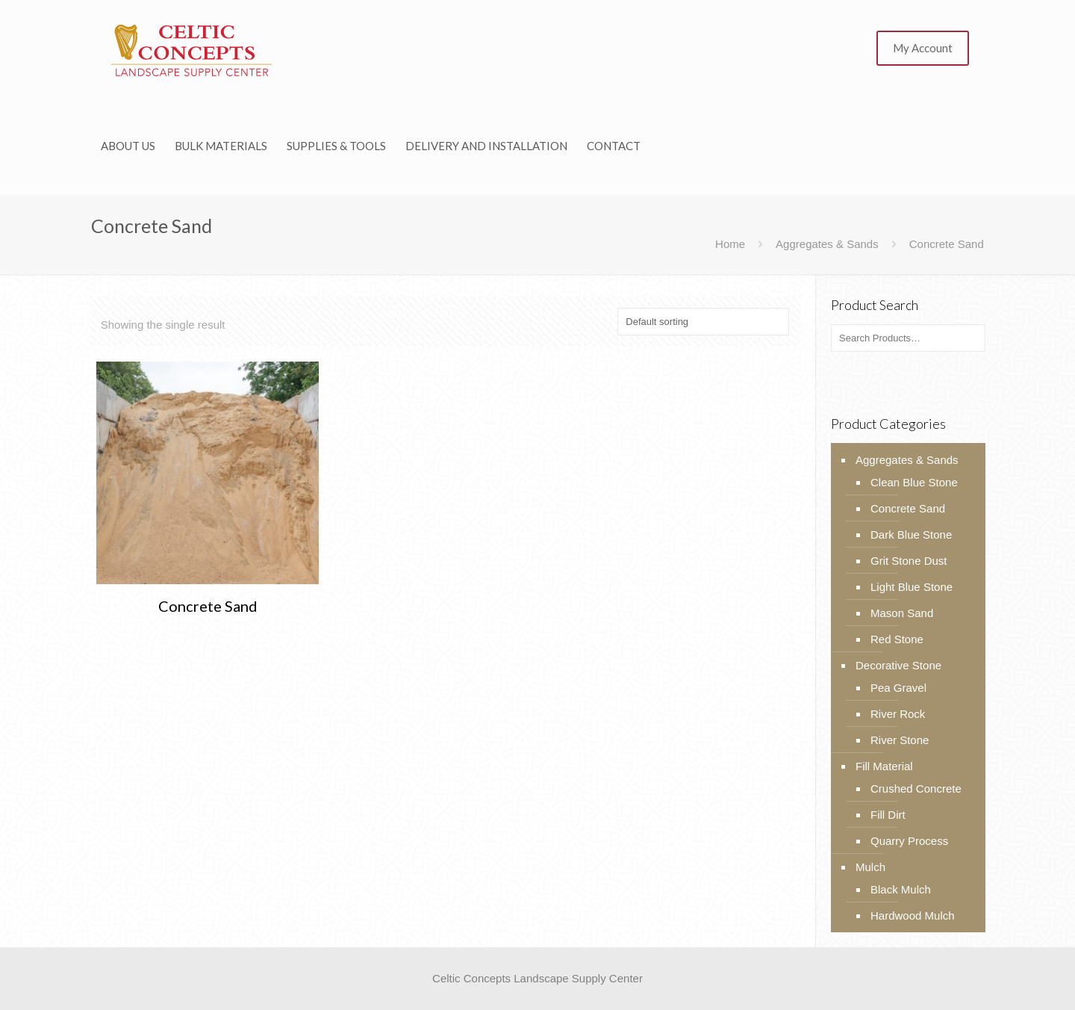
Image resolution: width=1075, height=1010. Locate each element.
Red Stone (896, 639)
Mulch (870, 867)
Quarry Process (909, 840)
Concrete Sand (208, 606)
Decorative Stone (898, 665)
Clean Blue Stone (914, 482)
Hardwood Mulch (912, 915)
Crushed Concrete (916, 788)
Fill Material (884, 766)
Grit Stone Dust (908, 560)
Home (730, 244)
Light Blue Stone (911, 586)
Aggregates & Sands (827, 244)
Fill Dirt (888, 814)
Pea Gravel (898, 687)
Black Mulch (900, 889)
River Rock (897, 713)
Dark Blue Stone (911, 534)
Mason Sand (901, 613)
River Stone (899, 740)
